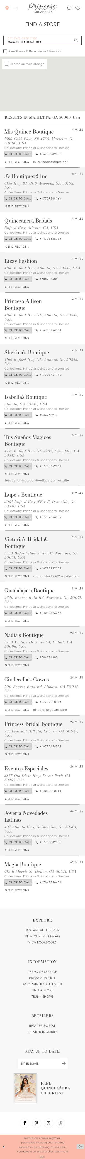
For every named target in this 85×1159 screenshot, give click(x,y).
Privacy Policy (42, 978)
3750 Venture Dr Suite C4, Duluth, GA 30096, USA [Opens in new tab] (38, 644)
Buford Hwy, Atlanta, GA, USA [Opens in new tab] (31, 227)
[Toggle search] (69, 8)
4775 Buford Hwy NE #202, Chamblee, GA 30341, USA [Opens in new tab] (41, 453)
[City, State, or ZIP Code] (42, 40)
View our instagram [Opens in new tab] (42, 936)
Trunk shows (42, 996)
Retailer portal (42, 1026)
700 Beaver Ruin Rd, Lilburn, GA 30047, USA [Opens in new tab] (41, 688)
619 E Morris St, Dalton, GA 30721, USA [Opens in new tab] (40, 871)
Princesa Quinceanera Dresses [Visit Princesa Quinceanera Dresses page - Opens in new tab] (46, 148)
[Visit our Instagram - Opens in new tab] (48, 1123)
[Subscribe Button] (64, 1063)
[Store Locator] (7, 7)
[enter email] (43, 1063)
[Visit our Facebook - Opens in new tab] (24, 1123)
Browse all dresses (42, 930)
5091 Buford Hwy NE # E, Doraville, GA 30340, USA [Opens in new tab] (40, 503)
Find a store (42, 990)
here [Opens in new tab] (42, 1156)
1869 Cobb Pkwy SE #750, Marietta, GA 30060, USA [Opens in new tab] (39, 140)
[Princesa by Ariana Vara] (42, 8)
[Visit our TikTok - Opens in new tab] (60, 1123)
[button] (15, 8)
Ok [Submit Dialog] (80, 1146)
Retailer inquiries (42, 1032)
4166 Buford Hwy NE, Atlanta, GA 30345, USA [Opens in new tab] (41, 316)
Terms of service (42, 972)
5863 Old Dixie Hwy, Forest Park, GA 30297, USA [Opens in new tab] (37, 777)
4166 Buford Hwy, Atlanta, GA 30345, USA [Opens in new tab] (42, 267)
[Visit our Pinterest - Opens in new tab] (36, 1123)
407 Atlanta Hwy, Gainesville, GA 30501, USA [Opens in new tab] (40, 828)
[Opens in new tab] (16, 162)
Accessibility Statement (43, 984)
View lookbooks (42, 942)
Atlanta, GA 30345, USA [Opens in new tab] (25, 403)
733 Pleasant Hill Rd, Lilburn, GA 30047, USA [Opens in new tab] (41, 733)
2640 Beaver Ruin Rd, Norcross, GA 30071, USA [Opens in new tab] (43, 599)
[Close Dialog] (4, 1147)
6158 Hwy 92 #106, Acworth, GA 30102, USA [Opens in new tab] (39, 185)
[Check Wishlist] (78, 8)
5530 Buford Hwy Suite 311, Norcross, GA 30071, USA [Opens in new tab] (41, 555)
